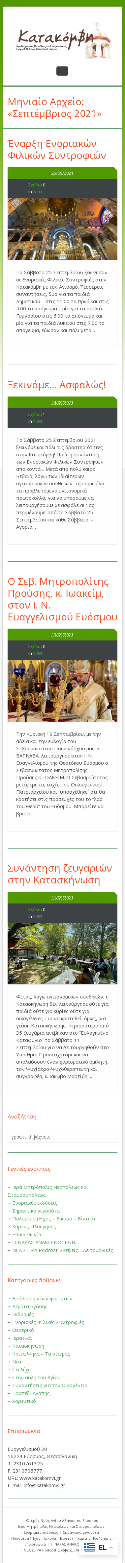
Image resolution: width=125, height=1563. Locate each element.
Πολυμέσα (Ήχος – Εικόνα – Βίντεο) (53, 1218)
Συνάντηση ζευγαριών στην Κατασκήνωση (60, 873)
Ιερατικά (22, 1338)
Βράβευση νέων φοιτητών (42, 1298)
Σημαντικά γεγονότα (36, 1210)
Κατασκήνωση (28, 1345)
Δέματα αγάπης (29, 1306)
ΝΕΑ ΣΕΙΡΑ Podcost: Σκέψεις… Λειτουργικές (62, 1250)
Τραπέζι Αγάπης (31, 1393)
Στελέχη (21, 1369)
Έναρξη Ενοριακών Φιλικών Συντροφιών (57, 149)
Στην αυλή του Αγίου (36, 1377)
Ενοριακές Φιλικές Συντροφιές (48, 1322)
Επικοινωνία (26, 1234)
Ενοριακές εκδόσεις (34, 1202)
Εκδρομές (23, 1314)
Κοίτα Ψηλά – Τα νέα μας (41, 1353)
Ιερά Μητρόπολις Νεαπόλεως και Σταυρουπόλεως (61, 1526)
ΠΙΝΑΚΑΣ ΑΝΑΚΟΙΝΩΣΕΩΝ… (45, 1242)
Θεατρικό (23, 1330)
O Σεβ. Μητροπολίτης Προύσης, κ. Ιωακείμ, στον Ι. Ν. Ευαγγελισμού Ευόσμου (62, 598)
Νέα (37, 191)
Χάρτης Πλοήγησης (34, 1226)
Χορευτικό (24, 1401)
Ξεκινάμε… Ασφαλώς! (57, 384)
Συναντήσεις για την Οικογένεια (49, 1385)
